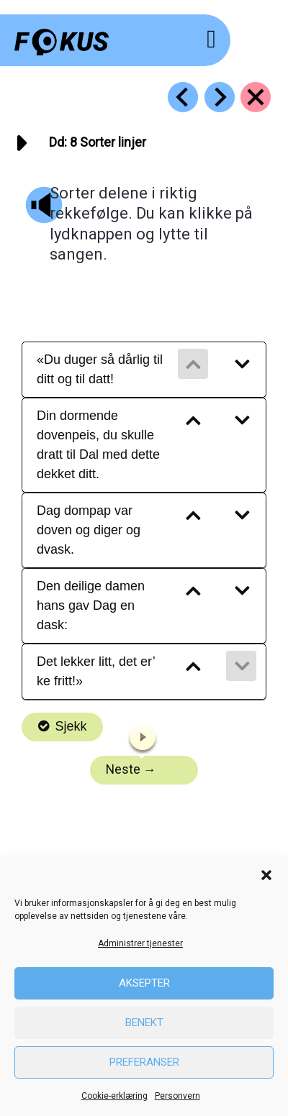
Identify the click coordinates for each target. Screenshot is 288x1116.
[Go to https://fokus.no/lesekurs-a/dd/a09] (220, 97)
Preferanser (144, 1062)
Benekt (144, 1022)
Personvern (177, 1096)
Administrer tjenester (140, 943)
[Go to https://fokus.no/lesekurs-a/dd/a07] (183, 97)
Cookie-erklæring (114, 1096)
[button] (266, 875)
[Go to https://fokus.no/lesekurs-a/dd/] (256, 97)
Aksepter (144, 982)
